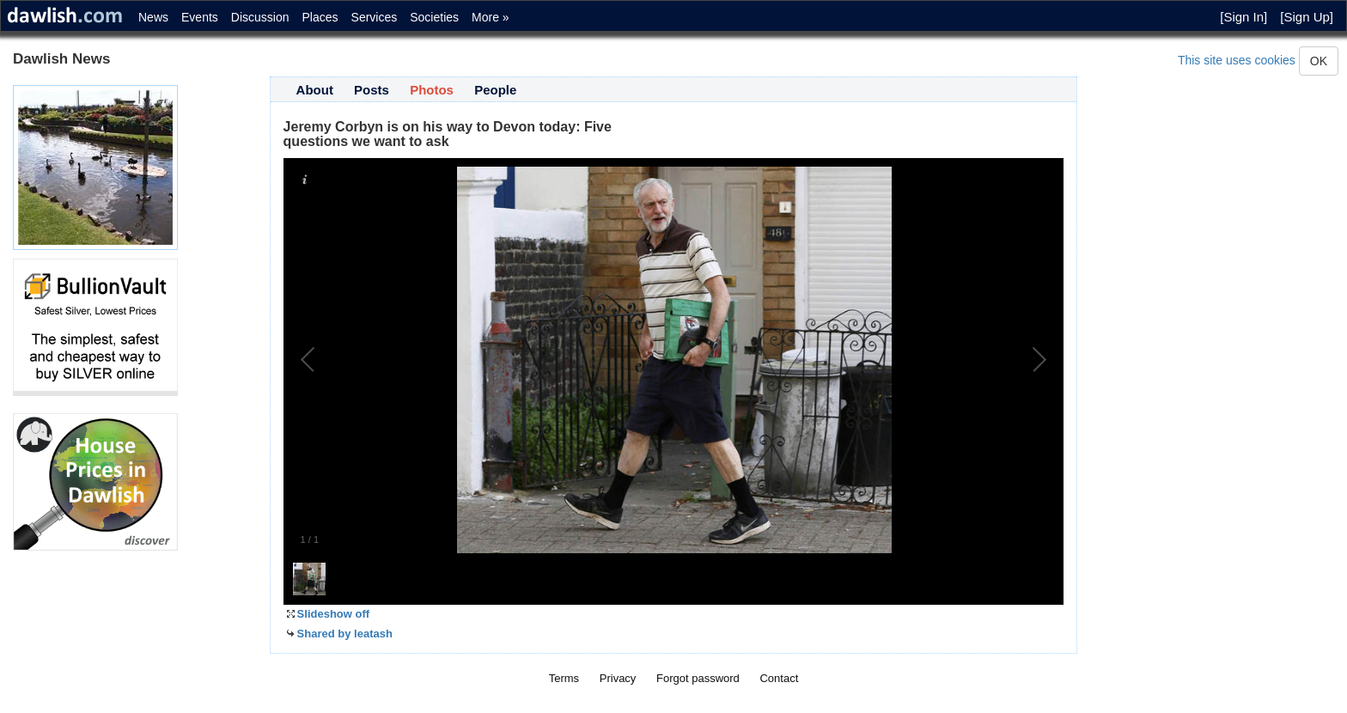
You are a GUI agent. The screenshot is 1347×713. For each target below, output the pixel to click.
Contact (778, 678)
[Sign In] (1243, 16)
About (314, 89)
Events (199, 17)
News (153, 17)
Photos (432, 89)
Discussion (260, 17)
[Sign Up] (1306, 16)
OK (1318, 61)
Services (374, 17)
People (495, 89)
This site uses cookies (1236, 60)
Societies (434, 17)
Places (320, 17)
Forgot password (698, 678)
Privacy (618, 678)
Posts (371, 89)
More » (490, 17)
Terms (564, 678)
